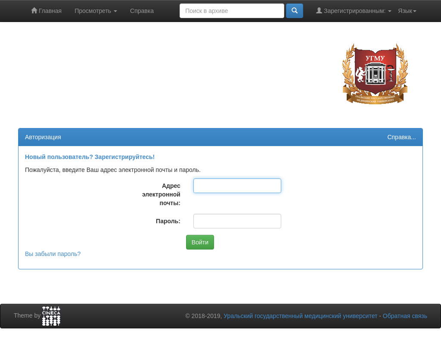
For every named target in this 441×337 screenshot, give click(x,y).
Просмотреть (96, 10)
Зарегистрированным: (353, 10)
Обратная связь (405, 315)
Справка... (401, 137)
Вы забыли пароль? (53, 253)
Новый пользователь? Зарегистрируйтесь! (90, 156)
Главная (46, 10)
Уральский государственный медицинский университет (300, 315)
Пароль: (168, 221)
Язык (407, 10)
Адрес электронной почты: (161, 194)
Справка (142, 10)
